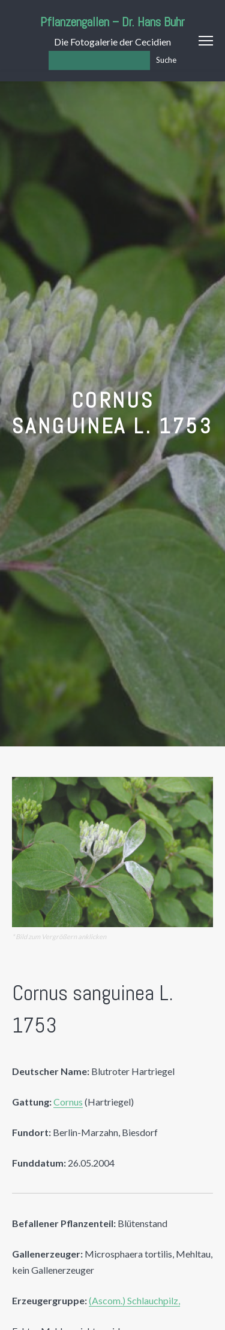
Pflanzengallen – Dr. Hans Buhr (112, 22)
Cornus (68, 1101)
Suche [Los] (166, 60)
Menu (206, 40)
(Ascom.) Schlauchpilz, (134, 1300)
